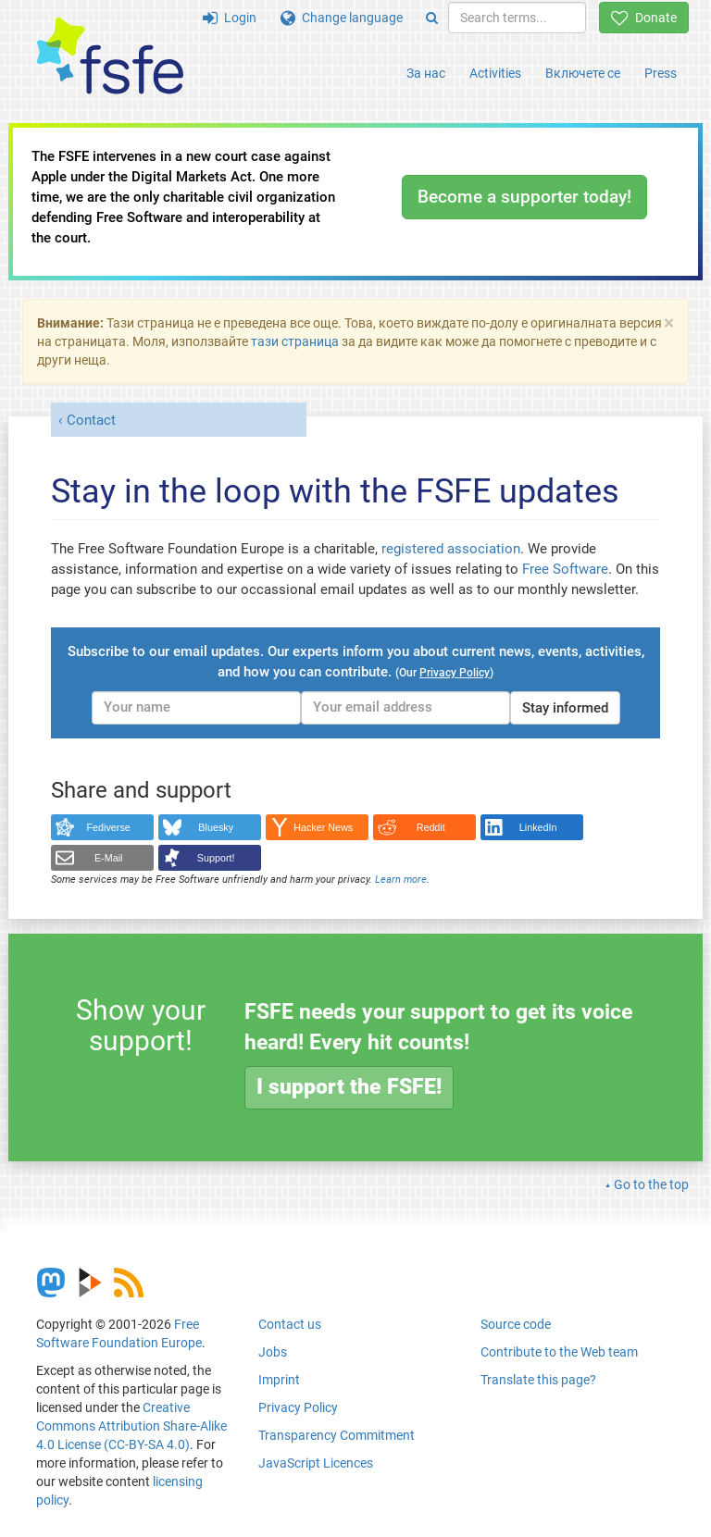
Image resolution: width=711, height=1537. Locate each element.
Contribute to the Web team (559, 1352)
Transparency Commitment (336, 1435)
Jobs (272, 1352)
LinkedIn (538, 827)
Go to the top (651, 1184)
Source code (515, 1324)
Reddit (431, 827)
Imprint (279, 1379)
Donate (644, 17)
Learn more (401, 880)
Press (660, 73)
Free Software (565, 569)
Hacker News (323, 827)
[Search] (432, 17)
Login (229, 17)
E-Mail (108, 857)
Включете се (582, 73)
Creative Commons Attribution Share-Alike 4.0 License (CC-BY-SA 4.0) (131, 1426)
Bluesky (215, 827)
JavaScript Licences (315, 1463)
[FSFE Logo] (110, 57)
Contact (91, 420)
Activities (495, 73)
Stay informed (565, 708)
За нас (425, 73)
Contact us (289, 1324)
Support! (216, 857)
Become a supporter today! (524, 196)
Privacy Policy (298, 1407)
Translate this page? (538, 1379)
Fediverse (109, 827)
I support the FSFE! (349, 1086)
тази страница (295, 341)
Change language (342, 17)
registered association (450, 548)
